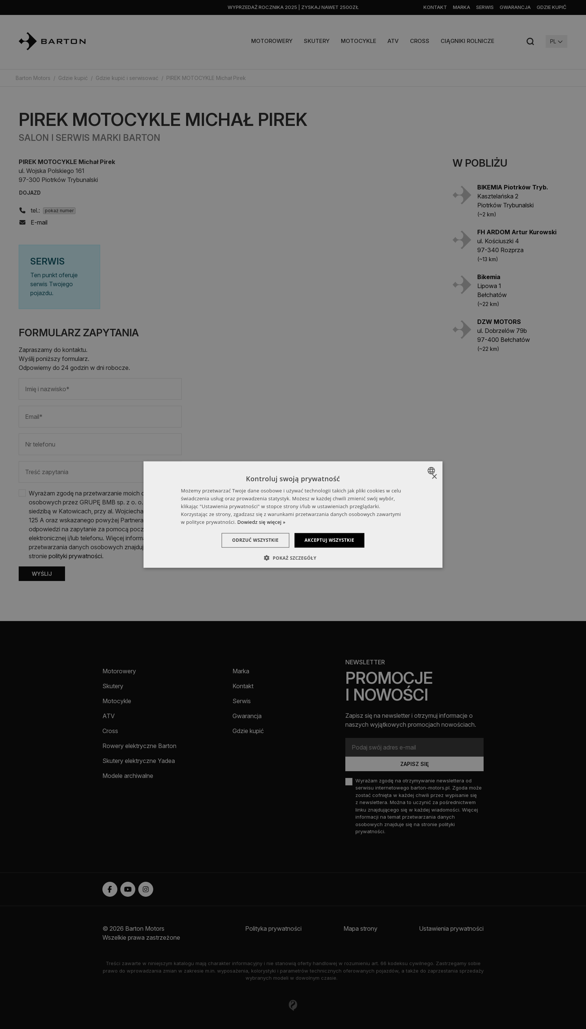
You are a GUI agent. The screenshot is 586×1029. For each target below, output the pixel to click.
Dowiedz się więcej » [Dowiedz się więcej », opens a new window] (261, 521)
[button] (292, 557)
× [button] (434, 477)
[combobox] (432, 471)
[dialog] (293, 514)
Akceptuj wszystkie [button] (330, 540)
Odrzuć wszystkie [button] (254, 540)
